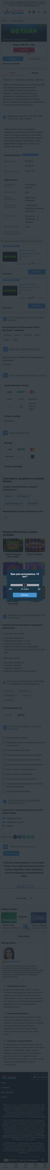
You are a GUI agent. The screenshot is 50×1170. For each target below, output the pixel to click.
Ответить (25, 595)
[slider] (25, 585)
